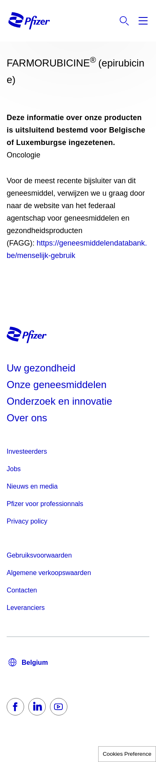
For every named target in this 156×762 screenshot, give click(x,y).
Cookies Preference (127, 754)
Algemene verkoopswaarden (49, 572)
